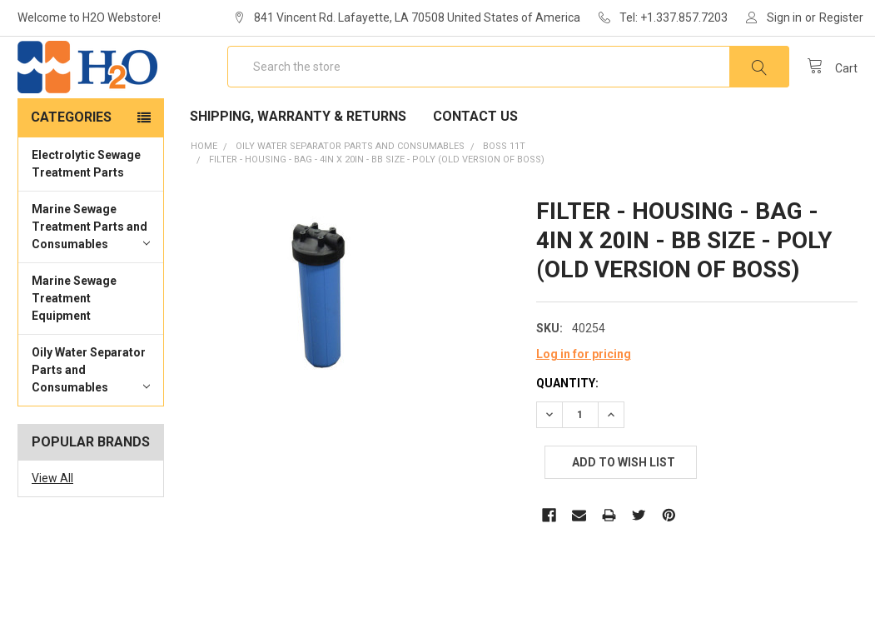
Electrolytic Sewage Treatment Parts (86, 208)
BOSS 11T (504, 191)
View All (52, 523)
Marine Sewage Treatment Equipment (74, 343)
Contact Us (475, 161)
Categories (71, 162)
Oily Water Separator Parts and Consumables (91, 415)
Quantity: (567, 428)
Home (204, 191)
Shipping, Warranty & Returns (298, 161)
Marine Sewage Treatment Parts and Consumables (91, 271)
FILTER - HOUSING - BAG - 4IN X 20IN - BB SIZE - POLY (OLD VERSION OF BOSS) (376, 204)
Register (841, 17)
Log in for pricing (583, 399)
